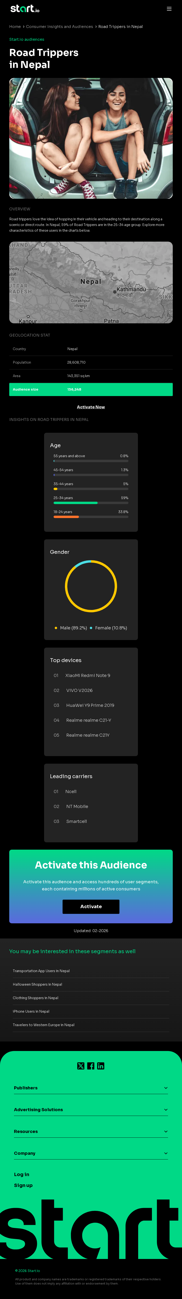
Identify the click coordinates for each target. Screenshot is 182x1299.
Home (15, 26)
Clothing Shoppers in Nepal (35, 998)
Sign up (23, 1185)
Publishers (25, 1088)
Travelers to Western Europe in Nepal (43, 1025)
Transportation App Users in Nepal (41, 971)
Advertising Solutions (38, 1109)
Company (24, 1153)
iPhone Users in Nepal (31, 1011)
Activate (91, 907)
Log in (21, 1174)
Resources (26, 1131)
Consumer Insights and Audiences (59, 26)
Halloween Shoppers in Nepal (37, 984)
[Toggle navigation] (168, 8)
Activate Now (91, 407)
